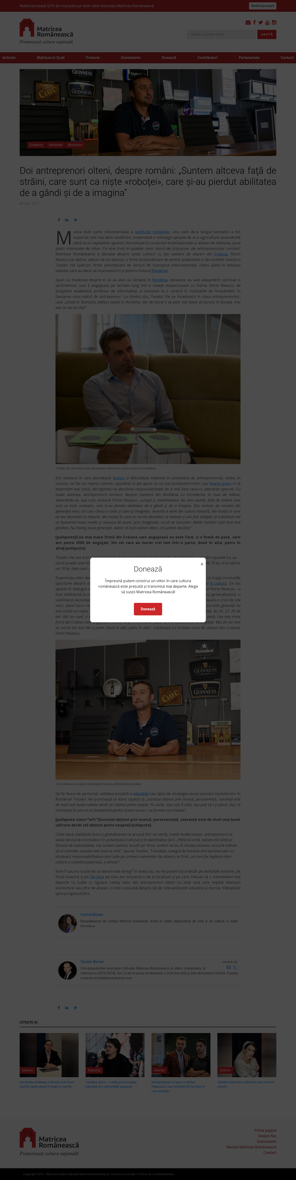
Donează (148, 609)
